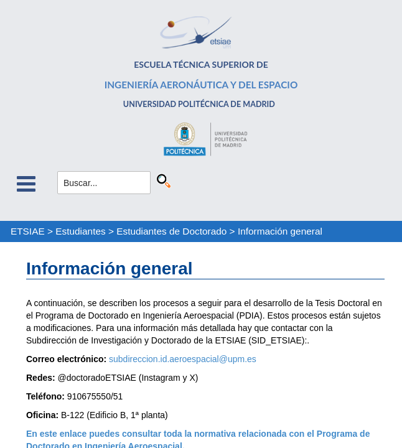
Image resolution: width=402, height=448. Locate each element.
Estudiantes (80, 231)
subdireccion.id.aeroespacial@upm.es (182, 359)
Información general (280, 231)
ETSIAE (28, 231)
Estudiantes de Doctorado (171, 231)
